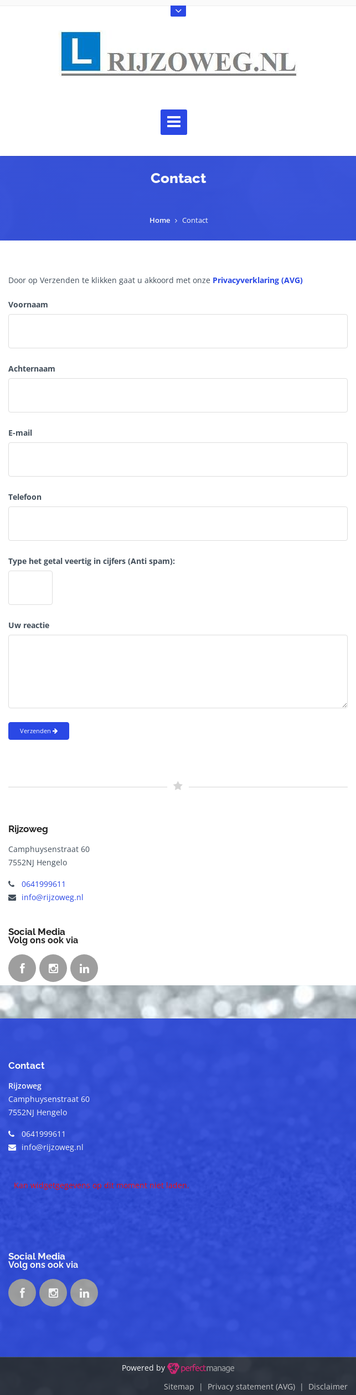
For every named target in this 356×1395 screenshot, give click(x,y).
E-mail (20, 432)
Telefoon (25, 497)
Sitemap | (186, 1386)
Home (159, 220)
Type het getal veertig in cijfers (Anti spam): (91, 561)
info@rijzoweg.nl (53, 897)
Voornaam (28, 304)
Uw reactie (28, 625)
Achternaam (31, 368)
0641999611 (44, 884)
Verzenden (39, 731)
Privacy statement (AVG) (251, 1386)
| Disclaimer (321, 1386)
